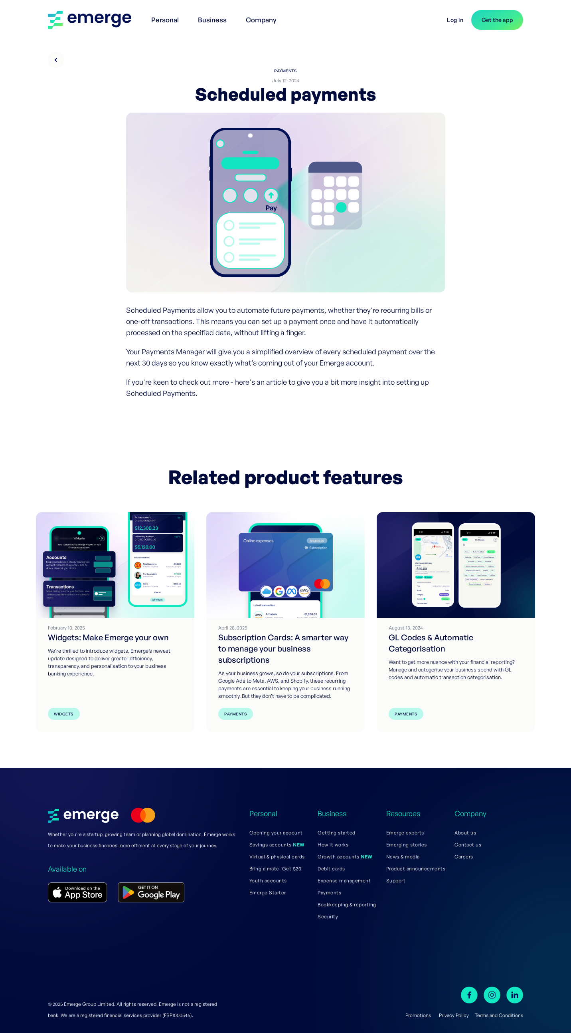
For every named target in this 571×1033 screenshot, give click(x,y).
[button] (166, 16)
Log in (455, 19)
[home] (93, 20)
